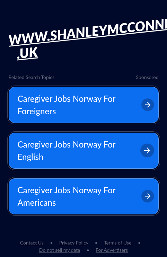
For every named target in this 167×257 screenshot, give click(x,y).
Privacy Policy (73, 243)
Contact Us (32, 243)
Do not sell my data (59, 250)
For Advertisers (112, 250)
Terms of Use (118, 243)
